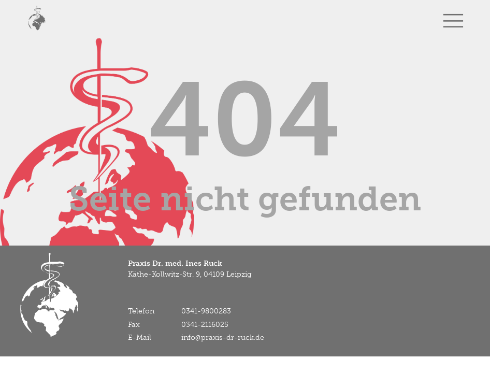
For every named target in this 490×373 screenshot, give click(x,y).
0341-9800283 (206, 311)
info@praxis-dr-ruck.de (222, 337)
